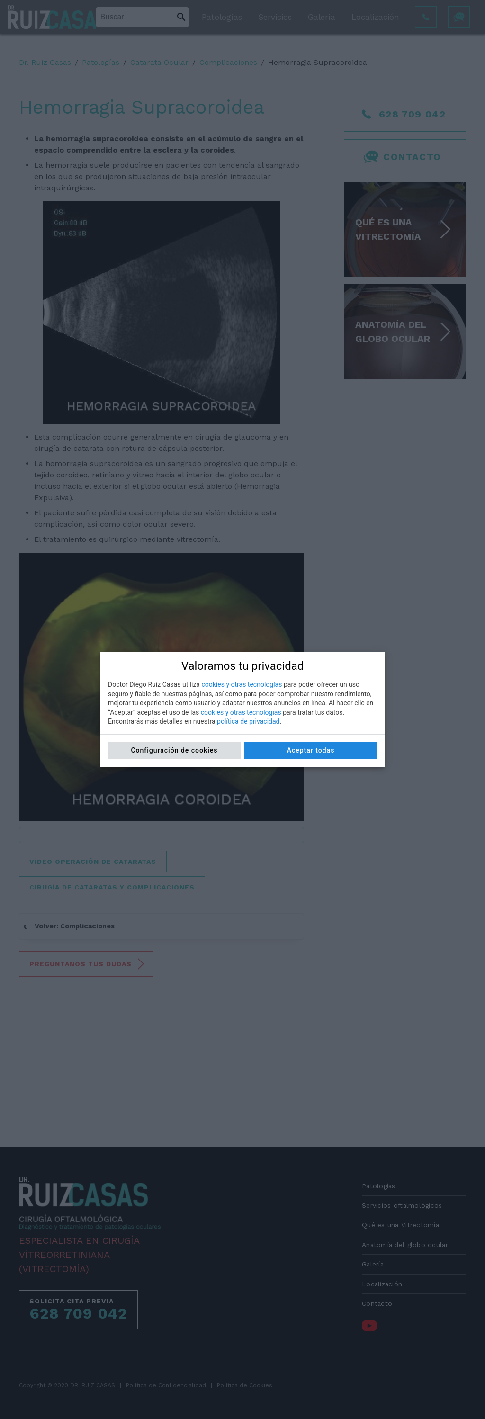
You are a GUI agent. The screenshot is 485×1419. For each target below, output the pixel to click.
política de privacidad (248, 721)
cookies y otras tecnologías (241, 684)
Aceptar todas (311, 750)
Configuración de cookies (174, 750)
